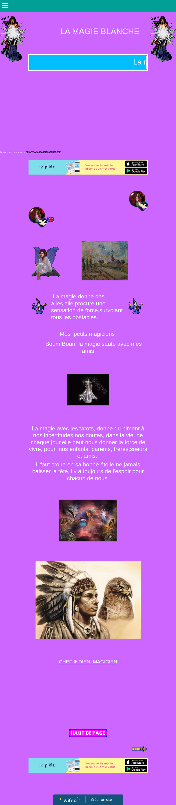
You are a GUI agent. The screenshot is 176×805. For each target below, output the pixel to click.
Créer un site (101, 799)
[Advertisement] (88, 106)
